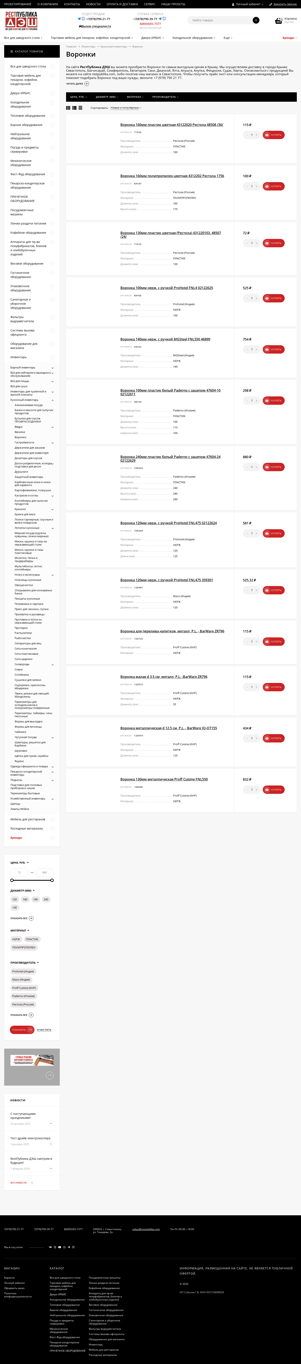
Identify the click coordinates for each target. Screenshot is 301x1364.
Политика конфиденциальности (18, 1295)
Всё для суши (18, 386)
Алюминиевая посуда (29, 405)
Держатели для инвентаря (31, 453)
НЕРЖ (16, 939)
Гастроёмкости (24, 442)
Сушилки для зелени (28, 680)
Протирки (21, 628)
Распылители (23, 633)
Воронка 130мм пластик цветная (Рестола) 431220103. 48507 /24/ (170, 235)
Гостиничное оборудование (106, 1310)
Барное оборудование (63, 1310)
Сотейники (22, 674)
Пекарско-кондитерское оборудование (64, 1344)
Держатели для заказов (30, 447)
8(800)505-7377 (150, 24)
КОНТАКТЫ (72, 4)
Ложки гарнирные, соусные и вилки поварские (34, 521)
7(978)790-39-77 (44, 1229)
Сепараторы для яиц (28, 643)
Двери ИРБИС (58, 1294)
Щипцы (15, 804)
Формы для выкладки (28, 721)
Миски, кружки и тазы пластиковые (29, 551)
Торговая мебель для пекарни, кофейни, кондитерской (63, 1286)
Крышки (20, 509)
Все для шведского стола (65, 1277)
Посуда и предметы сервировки (62, 1322)
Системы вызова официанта (106, 1334)
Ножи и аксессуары (27, 574)
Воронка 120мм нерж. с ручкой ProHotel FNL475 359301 (166, 580)
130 (14, 907)
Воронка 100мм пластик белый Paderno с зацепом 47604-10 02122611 (170, 392)
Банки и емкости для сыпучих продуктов (34, 411)
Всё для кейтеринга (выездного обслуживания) (30, 374)
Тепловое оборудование (65, 1305)
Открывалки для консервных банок (33, 591)
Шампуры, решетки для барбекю (30, 743)
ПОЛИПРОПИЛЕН (23, 947)
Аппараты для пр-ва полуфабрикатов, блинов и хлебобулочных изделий (105, 1296)
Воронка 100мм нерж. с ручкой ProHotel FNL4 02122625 (166, 287)
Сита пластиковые (26, 654)
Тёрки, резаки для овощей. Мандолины (32, 695)
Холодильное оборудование (67, 1299)
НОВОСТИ (93, 4)
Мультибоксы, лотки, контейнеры (28, 567)
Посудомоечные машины (104, 1277)
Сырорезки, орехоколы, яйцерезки (30, 686)
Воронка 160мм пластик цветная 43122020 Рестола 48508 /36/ (171, 124)
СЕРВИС (149, 4)
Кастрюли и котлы (26, 495)
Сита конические (26, 648)
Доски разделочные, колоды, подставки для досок (33, 464)
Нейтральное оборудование (67, 1315)
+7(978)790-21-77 (98, 19)
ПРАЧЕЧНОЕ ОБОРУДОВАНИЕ (68, 1351)
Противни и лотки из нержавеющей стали (28, 621)
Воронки (20, 437)
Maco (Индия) (21, 979)
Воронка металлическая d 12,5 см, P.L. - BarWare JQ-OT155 (168, 728)
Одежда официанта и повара (29, 766)
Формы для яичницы (28, 726)
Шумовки (21, 750)
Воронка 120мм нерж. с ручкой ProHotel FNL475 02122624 (168, 523)
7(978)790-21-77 (14, 1229)
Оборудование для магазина (107, 1339)
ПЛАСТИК (32, 939)
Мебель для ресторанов (104, 1349)
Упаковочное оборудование (106, 1315)
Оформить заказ (14, 1288)
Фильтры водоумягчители (105, 1329)
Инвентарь (88, 46)
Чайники (20, 732)
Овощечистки (24, 585)
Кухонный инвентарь (114, 46)
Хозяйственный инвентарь (27, 798)
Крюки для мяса (25, 514)
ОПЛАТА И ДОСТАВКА (122, 4)
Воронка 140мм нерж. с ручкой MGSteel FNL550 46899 (165, 339)
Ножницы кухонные (28, 580)
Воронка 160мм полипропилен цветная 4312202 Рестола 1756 (172, 176)
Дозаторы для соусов (28, 458)
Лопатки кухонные (27, 528)
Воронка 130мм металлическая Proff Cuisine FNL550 (164, 779)
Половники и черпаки (29, 604)
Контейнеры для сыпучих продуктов (31, 502)
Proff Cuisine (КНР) (24, 988)
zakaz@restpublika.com (146, 1229)
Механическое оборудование (59, 1330)
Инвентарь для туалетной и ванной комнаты (28, 393)
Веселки (20, 432)
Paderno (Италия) (23, 996)
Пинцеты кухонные (27, 598)
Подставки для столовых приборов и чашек (26, 786)
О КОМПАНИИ (47, 4)
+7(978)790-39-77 (145, 19)
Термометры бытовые (25, 793)
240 (46, 899)
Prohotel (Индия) (23, 971)
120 (14, 899)
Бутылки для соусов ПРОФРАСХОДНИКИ (28, 419)
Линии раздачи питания (104, 1283)
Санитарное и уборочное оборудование (104, 1322)
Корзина (9, 1277)
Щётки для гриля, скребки (31, 756)
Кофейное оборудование (104, 1288)
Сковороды (22, 664)
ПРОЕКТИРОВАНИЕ (17, 4)
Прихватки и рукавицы (30, 614)
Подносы (16, 780)
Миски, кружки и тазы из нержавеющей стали (31, 542)
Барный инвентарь (22, 367)
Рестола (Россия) (23, 1004)
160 (25, 899)
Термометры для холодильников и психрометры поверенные (32, 705)
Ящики (19, 761)
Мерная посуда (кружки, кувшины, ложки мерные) (31, 534)
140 (35, 899)
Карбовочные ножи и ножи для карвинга (33, 483)
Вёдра (18, 427)
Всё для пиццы (19, 381)
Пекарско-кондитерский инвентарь (26, 773)
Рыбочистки (23, 638)
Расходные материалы (103, 1355)
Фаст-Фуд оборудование (65, 1337)
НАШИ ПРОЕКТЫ (173, 4)
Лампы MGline (19, 809)
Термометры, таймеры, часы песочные (33, 714)
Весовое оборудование (103, 1305)
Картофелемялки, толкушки (33, 490)
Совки (19, 669)
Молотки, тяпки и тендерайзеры (26, 559)
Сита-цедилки (23, 659)
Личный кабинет (14, 1283)
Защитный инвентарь (29, 477)
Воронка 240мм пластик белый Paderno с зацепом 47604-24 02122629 (170, 458)
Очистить (44, 1029)
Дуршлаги (21, 471)
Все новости (22, 1183)
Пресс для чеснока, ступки (31, 609)
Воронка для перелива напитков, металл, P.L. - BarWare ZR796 (172, 631)
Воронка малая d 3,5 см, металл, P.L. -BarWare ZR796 (163, 676)
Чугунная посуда (26, 737)
